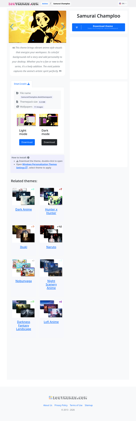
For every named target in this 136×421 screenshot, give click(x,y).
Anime (45, 3)
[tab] (21, 83)
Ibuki (23, 247)
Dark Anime (23, 209)
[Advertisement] (37, 358)
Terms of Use (76, 405)
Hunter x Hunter (51, 211)
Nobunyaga (23, 281)
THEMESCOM (24, 3)
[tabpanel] (37, 130)
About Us (47, 405)
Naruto (51, 247)
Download (27, 142)
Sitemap (89, 405)
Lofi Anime (51, 322)
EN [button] (121, 3)
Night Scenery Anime (51, 284)
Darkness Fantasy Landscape (23, 325)
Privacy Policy (61, 405)
